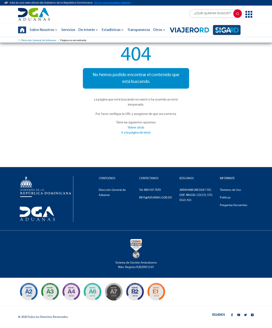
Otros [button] (159, 30)
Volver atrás (136, 127)
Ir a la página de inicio (136, 132)
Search (238, 15)
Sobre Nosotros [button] (44, 30)
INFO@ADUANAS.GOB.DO (155, 197)
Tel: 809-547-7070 (150, 190)
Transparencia (139, 30)
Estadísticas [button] (113, 30)
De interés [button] (88, 30)
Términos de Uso (230, 190)
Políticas (225, 197)
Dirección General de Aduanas (38, 40)
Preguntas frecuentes (233, 205)
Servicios (68, 30)
